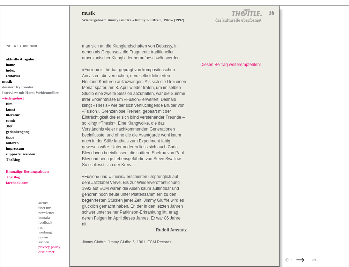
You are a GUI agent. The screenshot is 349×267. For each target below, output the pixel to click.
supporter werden (20, 154)
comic (10, 120)
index (10, 70)
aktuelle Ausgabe (20, 59)
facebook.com (17, 182)
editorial (13, 76)
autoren (12, 143)
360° (9, 126)
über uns (45, 208)
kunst (10, 109)
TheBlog (13, 159)
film (9, 104)
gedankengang (18, 131)
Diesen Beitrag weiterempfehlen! (230, 64)
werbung (45, 232)
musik (7, 81)
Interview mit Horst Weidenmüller (30, 92)
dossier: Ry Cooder (18, 87)
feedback (45, 222)
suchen (43, 242)
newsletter (46, 212)
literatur (13, 115)
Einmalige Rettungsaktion (27, 171)
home (10, 64)
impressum (15, 148)
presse (43, 237)
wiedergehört (13, 98)
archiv (43, 203)
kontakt (44, 217)
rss (40, 227)
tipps (10, 137)
